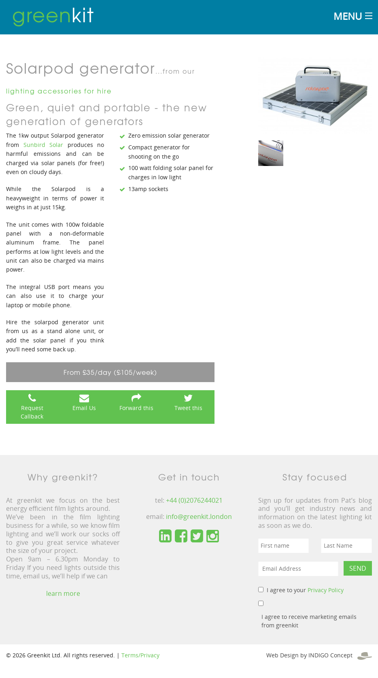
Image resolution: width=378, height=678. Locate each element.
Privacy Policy (326, 590)
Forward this (136, 408)
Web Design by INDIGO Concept (319, 655)
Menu (347, 16)
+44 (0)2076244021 (194, 500)
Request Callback (32, 412)
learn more (63, 593)
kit (53, 14)
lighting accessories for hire (59, 91)
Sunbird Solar (43, 145)
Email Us (84, 408)
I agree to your (305, 590)
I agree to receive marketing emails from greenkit (309, 621)
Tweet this (188, 408)
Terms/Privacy (140, 655)
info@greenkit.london (199, 516)
